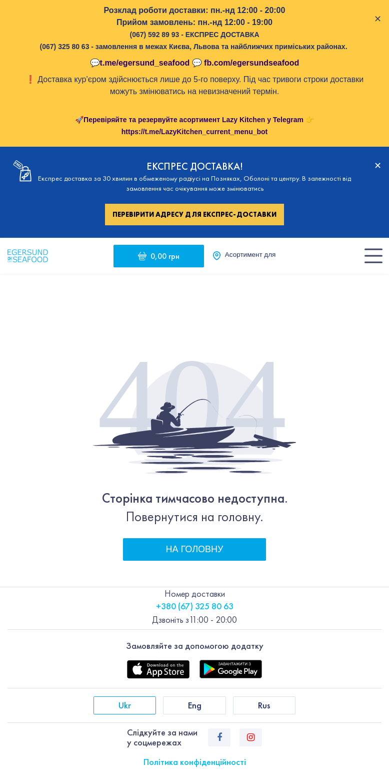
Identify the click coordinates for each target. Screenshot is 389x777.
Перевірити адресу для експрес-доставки (194, 214)
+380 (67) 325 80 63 (195, 606)
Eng (195, 705)
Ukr (124, 705)
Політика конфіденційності (195, 761)
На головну (195, 549)
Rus (264, 705)
